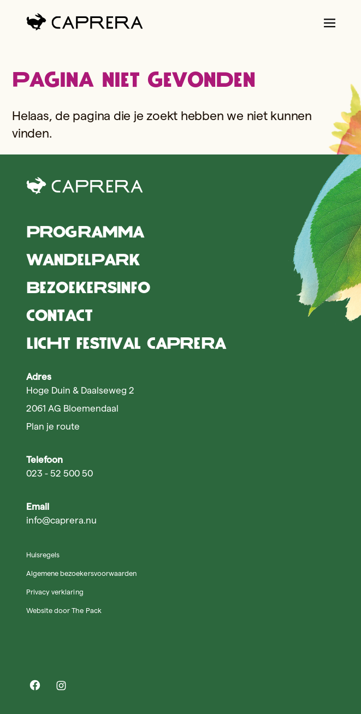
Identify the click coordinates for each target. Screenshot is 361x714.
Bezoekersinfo (88, 287)
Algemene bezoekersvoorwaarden (81, 573)
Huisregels (43, 554)
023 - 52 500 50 (59, 473)
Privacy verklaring (55, 592)
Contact (59, 315)
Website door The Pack (64, 610)
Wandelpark (83, 259)
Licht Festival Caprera (126, 343)
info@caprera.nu (61, 520)
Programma (85, 231)
